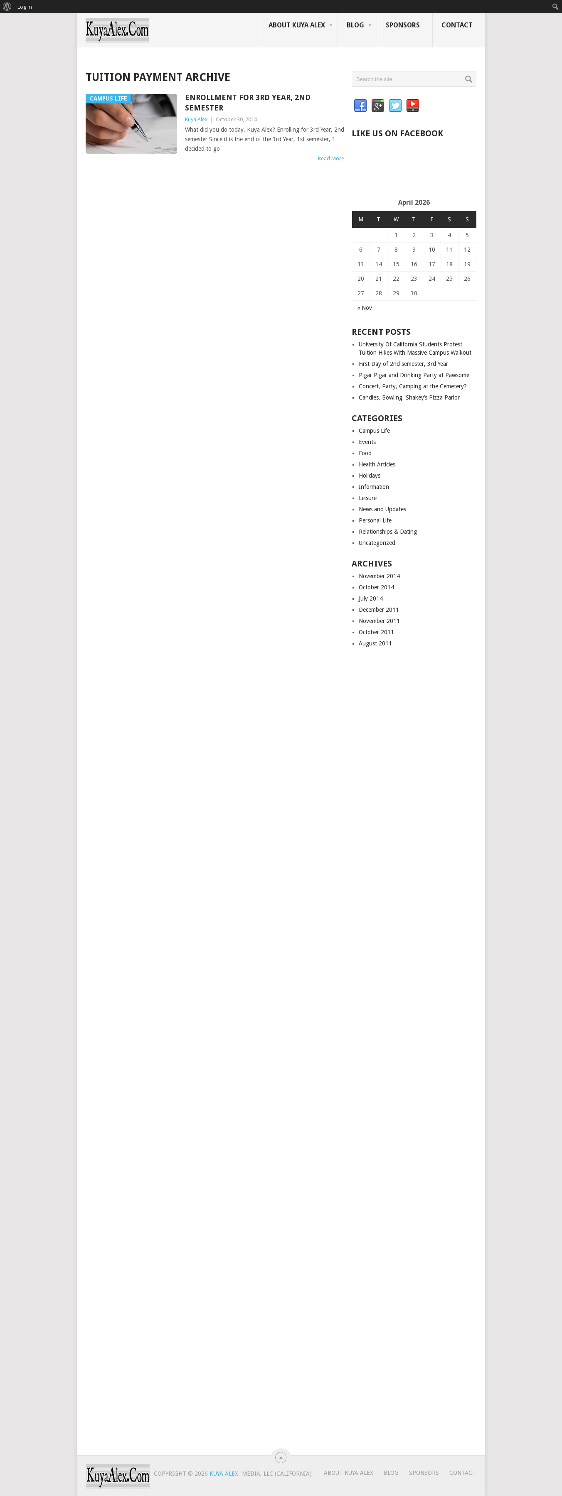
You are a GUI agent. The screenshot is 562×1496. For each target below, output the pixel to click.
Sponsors (403, 25)
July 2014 (371, 598)
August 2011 (375, 643)
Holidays (369, 475)
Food (365, 453)
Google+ (378, 106)
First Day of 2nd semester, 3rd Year (403, 364)
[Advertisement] (449, 171)
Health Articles (377, 464)
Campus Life (374, 430)
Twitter (395, 106)
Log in (24, 6)
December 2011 (379, 609)
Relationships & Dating (388, 531)
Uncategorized (377, 543)
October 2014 (376, 587)
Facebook (360, 106)
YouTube (412, 106)
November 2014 (379, 576)
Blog (355, 25)
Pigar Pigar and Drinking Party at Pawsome (414, 375)
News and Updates (382, 509)
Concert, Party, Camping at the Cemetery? (413, 386)
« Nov (364, 307)
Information (374, 486)
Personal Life (375, 520)
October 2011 (376, 632)
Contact (457, 25)
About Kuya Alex (297, 25)
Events (367, 442)
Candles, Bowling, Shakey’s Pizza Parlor (409, 397)
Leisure (368, 498)
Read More (331, 158)
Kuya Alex (196, 119)
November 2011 (379, 621)
